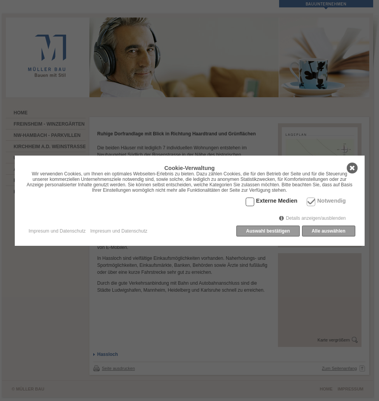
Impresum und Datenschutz (57, 231)
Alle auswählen (329, 231)
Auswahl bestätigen (268, 231)
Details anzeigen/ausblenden (316, 218)
